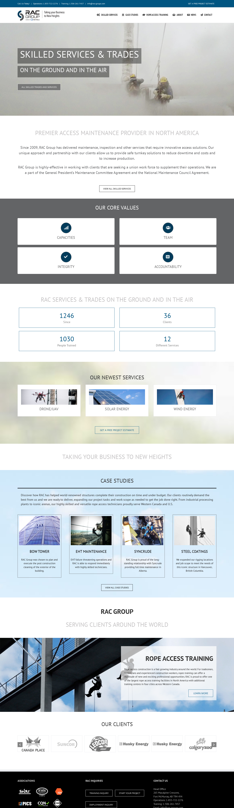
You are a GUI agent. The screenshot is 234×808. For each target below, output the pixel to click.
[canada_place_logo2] (33, 744)
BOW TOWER (39, 551)
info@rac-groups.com (96, 3)
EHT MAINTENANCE (91, 551)
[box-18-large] (39, 517)
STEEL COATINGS (194, 551)
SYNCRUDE (143, 551)
